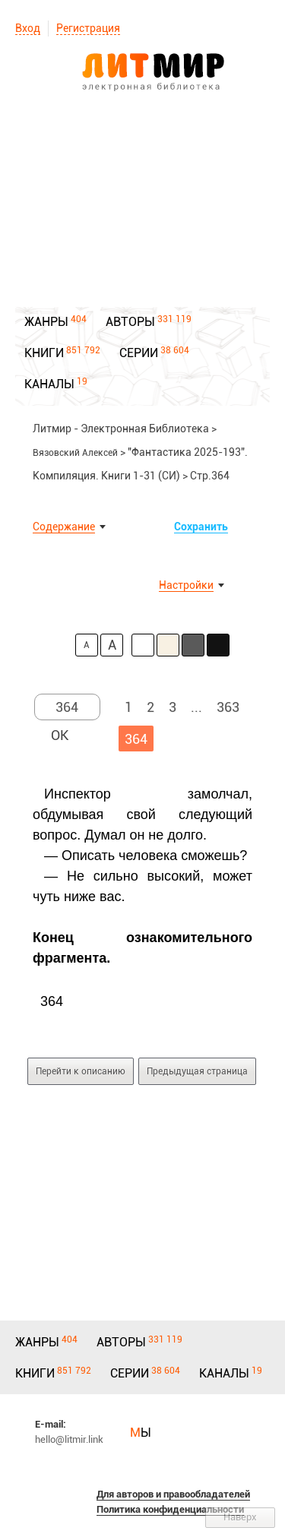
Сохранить (201, 526)
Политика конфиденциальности (170, 1509)
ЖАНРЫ (46, 322)
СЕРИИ (138, 353)
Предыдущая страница (197, 1071)
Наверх (240, 1517)
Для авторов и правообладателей (173, 1494)
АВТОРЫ (130, 322)
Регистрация (88, 28)
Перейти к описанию (80, 1071)
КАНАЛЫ (49, 384)
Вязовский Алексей (75, 453)
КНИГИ (44, 353)
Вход (27, 28)
